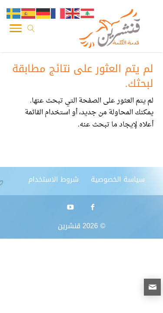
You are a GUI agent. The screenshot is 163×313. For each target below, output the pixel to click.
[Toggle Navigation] (16, 30)
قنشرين (69, 226)
